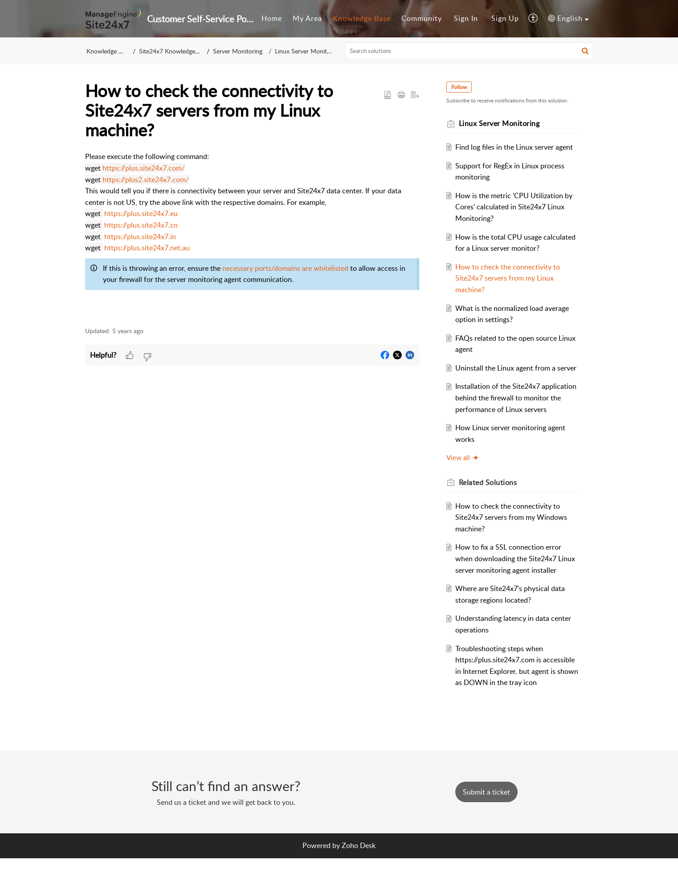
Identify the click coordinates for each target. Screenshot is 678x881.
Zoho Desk (359, 868)
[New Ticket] (486, 815)
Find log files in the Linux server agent (516, 147)
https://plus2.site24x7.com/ (145, 179)
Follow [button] (460, 87)
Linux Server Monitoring (306, 51)
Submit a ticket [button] (486, 815)
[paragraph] (252, 234)
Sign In (466, 18)
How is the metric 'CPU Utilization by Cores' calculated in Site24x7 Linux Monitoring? (515, 207)
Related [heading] (489, 505)
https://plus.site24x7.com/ (143, 168)
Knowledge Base (362, 18)
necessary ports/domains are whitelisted (285, 268)
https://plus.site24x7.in (140, 236)
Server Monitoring (240, 51)
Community (421, 18)
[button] (533, 18)
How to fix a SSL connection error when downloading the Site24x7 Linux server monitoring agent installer (517, 581)
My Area (307, 18)
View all (464, 480)
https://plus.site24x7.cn (141, 225)
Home (271, 18)
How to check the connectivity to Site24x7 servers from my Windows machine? (513, 540)
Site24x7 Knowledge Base (175, 51)
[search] (469, 50)
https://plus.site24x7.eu (141, 213)
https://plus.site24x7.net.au (147, 248)
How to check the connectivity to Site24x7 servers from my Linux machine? (509, 278)
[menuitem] (271, 18)
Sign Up (505, 18)
